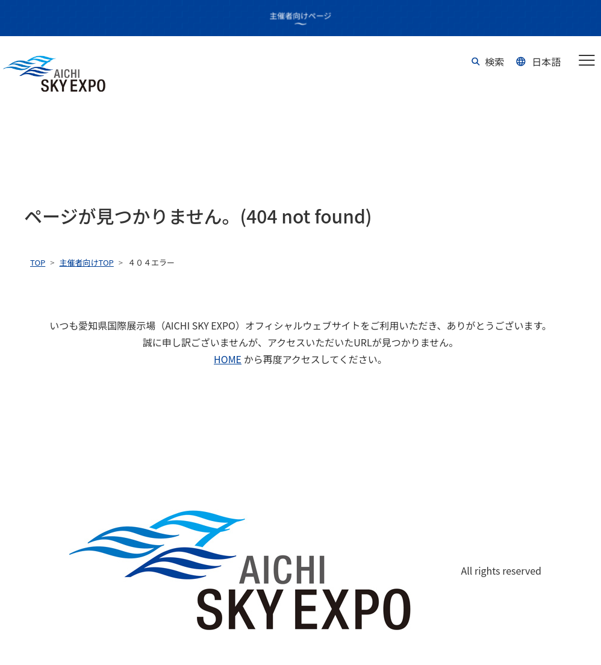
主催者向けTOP (87, 262)
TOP (37, 262)
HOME (227, 359)
